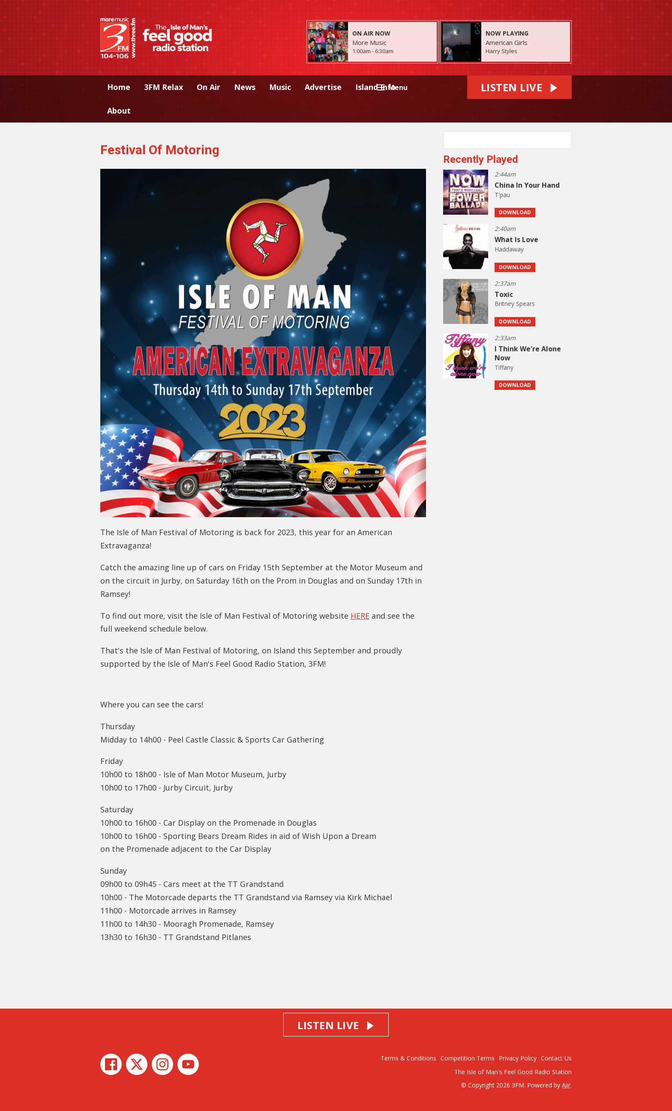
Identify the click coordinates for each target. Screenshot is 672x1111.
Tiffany (504, 367)
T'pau (502, 195)
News (244, 87)
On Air (208, 87)
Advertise (323, 87)
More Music (369, 42)
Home (118, 87)
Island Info (375, 87)
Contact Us (556, 1058)
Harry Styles (501, 51)
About (119, 110)
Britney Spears (515, 303)
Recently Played (480, 159)
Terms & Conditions (408, 1058)
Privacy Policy (518, 1058)
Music (280, 87)
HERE (360, 616)
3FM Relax (163, 87)
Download (515, 212)
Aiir (566, 1085)
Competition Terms (468, 1058)
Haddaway (509, 249)
